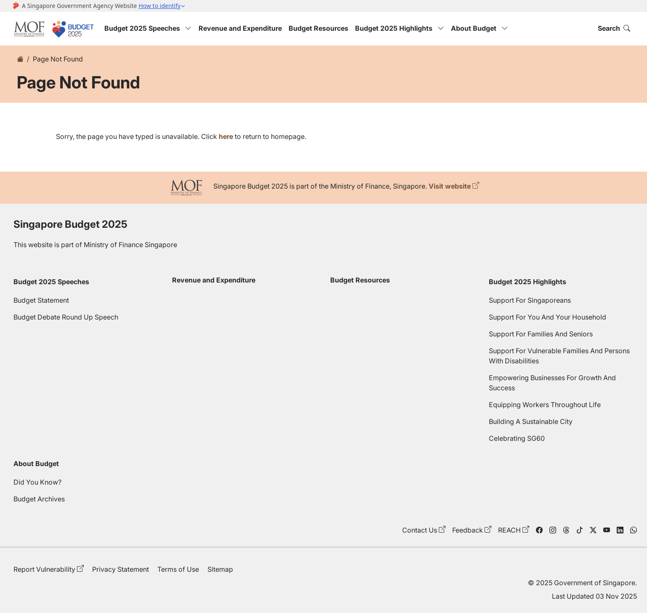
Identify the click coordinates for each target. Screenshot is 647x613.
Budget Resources (318, 28)
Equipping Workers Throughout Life (545, 404)
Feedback (467, 530)
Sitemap (220, 569)
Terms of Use (178, 569)
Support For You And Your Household (547, 317)
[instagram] (552, 530)
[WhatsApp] (633, 530)
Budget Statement (41, 300)
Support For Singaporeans (530, 300)
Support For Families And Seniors (541, 334)
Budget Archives (39, 499)
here (226, 136)
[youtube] (606, 530)
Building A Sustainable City (531, 421)
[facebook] (539, 530)
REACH (509, 530)
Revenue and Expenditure (240, 28)
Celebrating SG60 (517, 438)
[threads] (566, 530)
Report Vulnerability (44, 569)
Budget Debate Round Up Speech (65, 317)
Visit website (450, 186)
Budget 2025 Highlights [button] (399, 28)
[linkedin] (620, 530)
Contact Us (419, 530)
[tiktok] (579, 530)
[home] (20, 59)
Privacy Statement (120, 569)
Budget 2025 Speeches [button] (148, 28)
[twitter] (593, 530)
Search (614, 28)
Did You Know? (37, 482)
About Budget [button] (479, 28)
